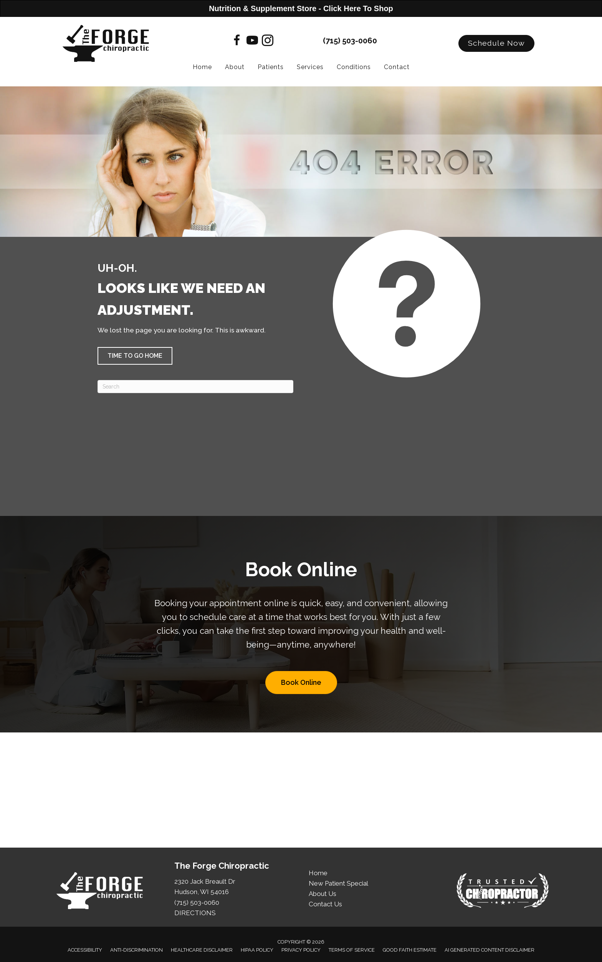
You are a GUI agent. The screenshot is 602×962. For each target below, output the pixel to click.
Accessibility (85, 950)
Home (318, 873)
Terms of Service (352, 950)
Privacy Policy (301, 950)
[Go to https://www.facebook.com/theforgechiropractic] (237, 41)
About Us (322, 894)
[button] (496, 43)
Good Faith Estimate (410, 950)
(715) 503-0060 (350, 40)
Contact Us (325, 904)
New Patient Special (338, 883)
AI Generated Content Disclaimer (489, 950)
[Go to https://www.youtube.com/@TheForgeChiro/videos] (252, 41)
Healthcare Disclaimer (202, 950)
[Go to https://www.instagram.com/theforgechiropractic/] (267, 41)
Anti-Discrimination (136, 950)
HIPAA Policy (257, 950)
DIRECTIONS (195, 913)
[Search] (195, 386)
